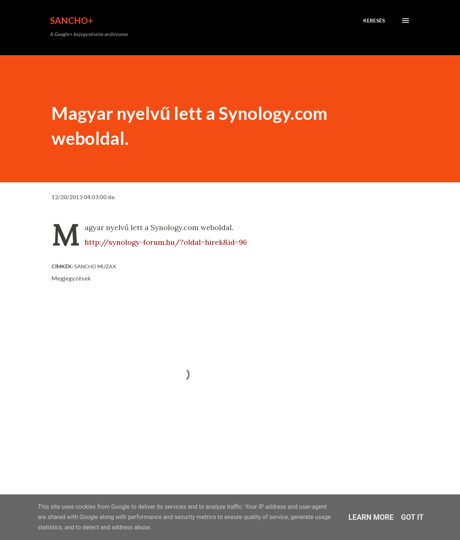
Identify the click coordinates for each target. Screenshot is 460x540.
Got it (412, 517)
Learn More (371, 517)
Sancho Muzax (95, 266)
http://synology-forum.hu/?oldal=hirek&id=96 (166, 242)
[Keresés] (374, 20)
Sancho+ (71, 20)
